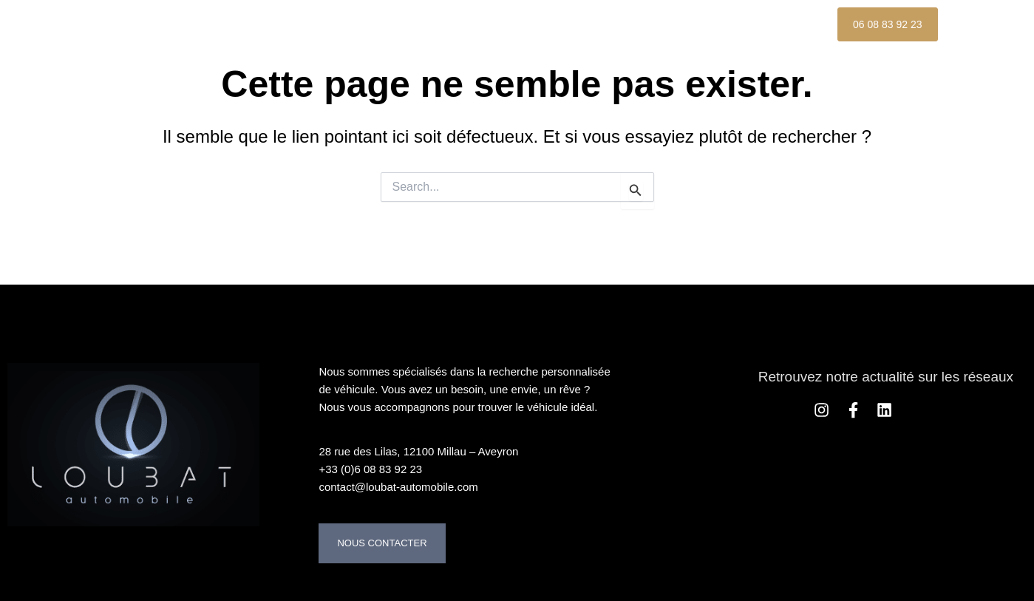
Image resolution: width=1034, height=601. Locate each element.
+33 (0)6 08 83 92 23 (370, 469)
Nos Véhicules (362, 24)
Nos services (575, 24)
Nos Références (703, 24)
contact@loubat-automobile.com (398, 487)
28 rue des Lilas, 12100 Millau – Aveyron (418, 451)
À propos (471, 24)
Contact (262, 58)
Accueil (259, 24)
